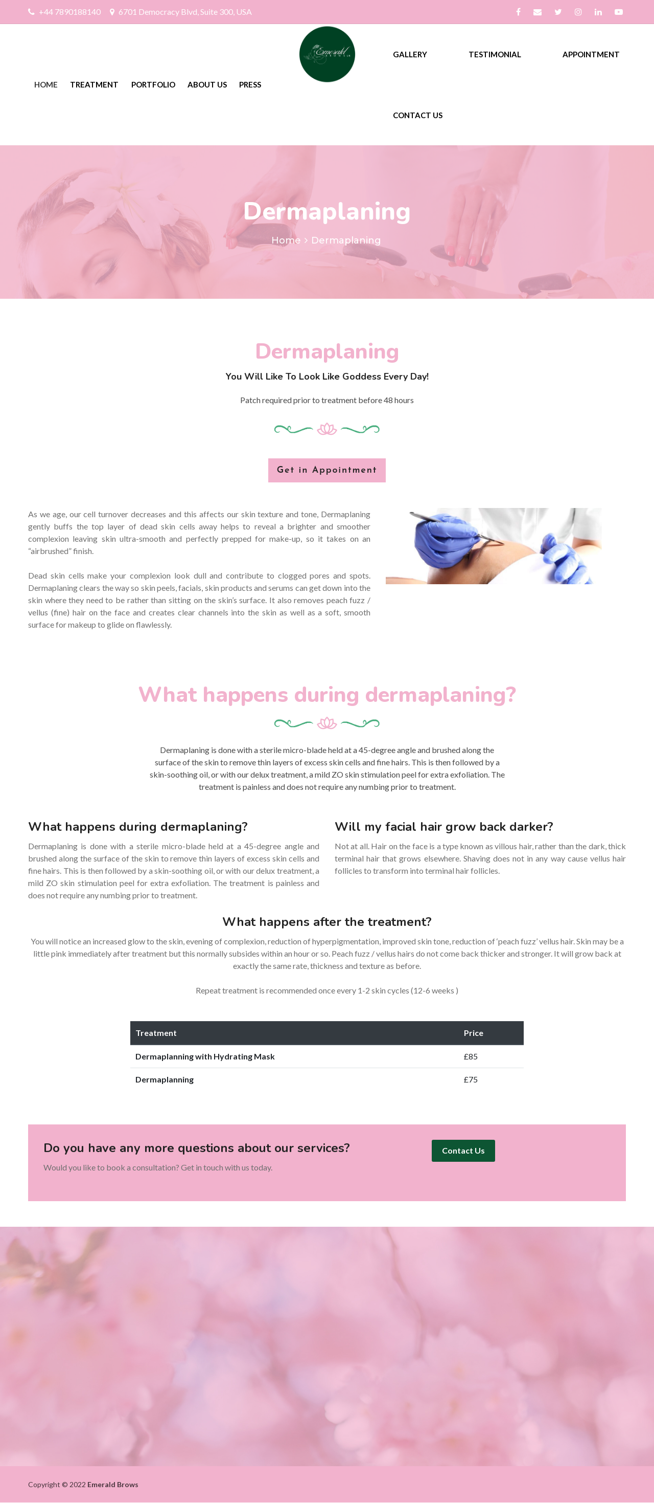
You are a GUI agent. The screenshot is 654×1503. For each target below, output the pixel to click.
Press (250, 84)
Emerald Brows (112, 1484)
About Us (207, 84)
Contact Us (417, 115)
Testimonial (495, 54)
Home (46, 84)
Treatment (94, 84)
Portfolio (153, 84)
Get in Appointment (327, 470)
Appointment (591, 54)
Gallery (410, 54)
